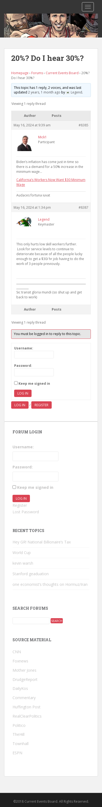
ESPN (17, 752)
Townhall (21, 743)
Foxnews (20, 661)
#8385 (83, 125)
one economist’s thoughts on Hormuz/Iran (50, 584)
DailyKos (20, 688)
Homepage (20, 73)
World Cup (22, 552)
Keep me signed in (34, 383)
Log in (19, 405)
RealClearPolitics (27, 716)
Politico (19, 725)
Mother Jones (24, 670)
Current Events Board (62, 73)
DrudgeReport (25, 679)
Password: (23, 365)
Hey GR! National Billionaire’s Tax (42, 542)
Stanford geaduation (31, 573)
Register (41, 405)
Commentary (24, 697)
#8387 (83, 207)
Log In (22, 393)
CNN (17, 651)
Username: (23, 348)
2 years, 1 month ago (44, 92)
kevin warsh (23, 563)
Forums (37, 73)
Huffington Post (27, 706)
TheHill (18, 734)
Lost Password (26, 511)
